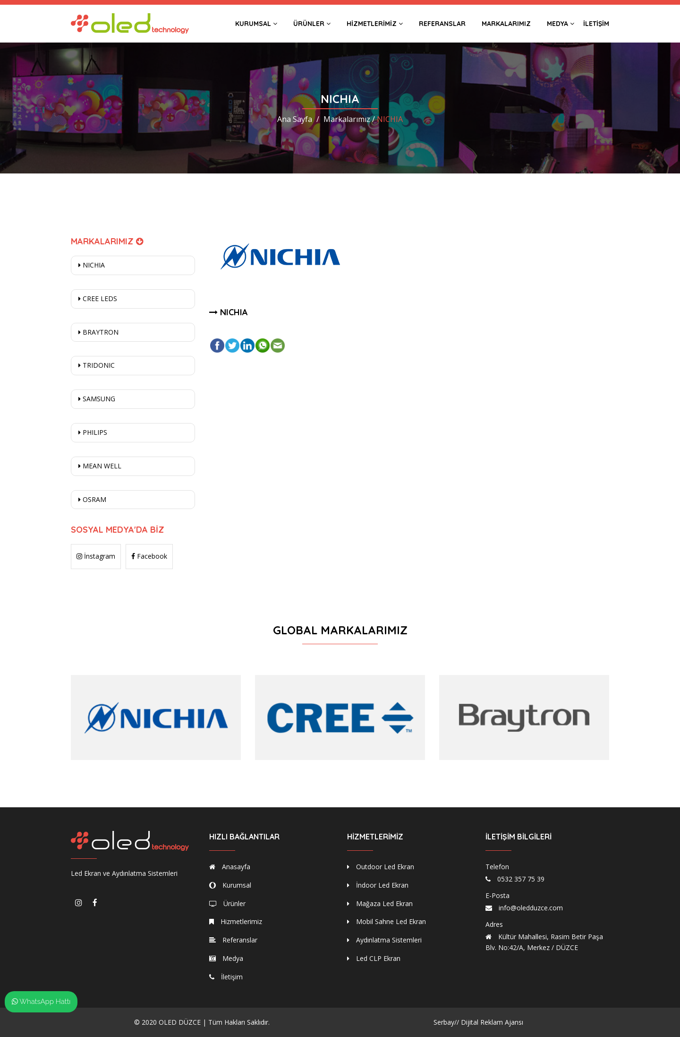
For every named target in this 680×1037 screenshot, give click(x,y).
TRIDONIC (96, 365)
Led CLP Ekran (373, 958)
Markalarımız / (349, 119)
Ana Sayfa (294, 119)
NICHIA (91, 264)
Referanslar (442, 23)
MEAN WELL (99, 465)
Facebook (149, 556)
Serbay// (446, 1022)
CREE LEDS (97, 298)
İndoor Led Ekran (377, 885)
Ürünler (312, 23)
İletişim (596, 23)
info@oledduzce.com (531, 907)
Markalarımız (506, 23)
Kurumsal (256, 23)
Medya (560, 23)
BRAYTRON (98, 332)
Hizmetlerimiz (375, 23)
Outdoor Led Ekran (380, 866)
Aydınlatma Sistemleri (384, 939)
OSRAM (92, 499)
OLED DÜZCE (180, 1022)
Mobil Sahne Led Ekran (386, 921)
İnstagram (95, 556)
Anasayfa (229, 866)
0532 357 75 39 (520, 878)
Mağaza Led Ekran (380, 903)
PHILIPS (92, 432)
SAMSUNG (96, 398)
